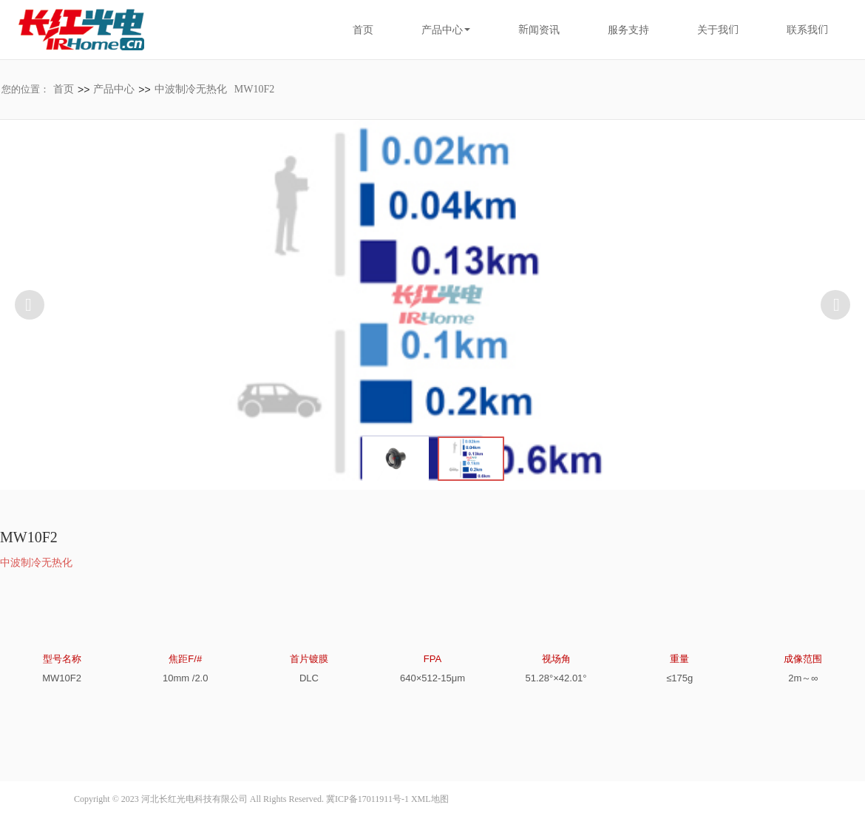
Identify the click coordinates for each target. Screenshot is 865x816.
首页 (363, 30)
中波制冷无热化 (191, 89)
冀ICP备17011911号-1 (367, 799)
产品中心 (114, 89)
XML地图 (430, 799)
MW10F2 (254, 89)
